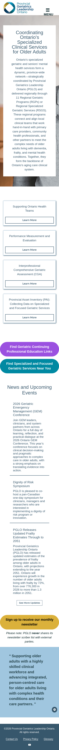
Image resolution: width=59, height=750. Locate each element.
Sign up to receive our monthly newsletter (30, 622)
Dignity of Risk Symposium (23, 484)
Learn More (29, 220)
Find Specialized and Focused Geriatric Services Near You (29, 366)
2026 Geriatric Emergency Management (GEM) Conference (27, 409)
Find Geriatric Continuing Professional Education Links (29, 349)
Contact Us (12, 739)
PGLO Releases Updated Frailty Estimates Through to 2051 (28, 535)
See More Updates (29, 602)
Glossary (48, 739)
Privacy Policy (30, 739)
